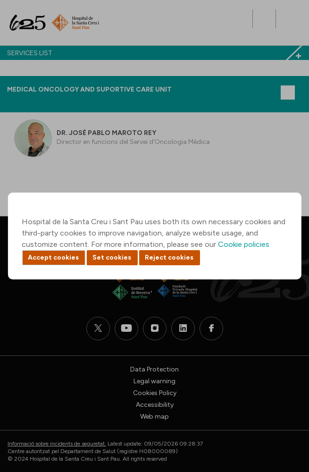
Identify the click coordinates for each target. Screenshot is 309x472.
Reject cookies (169, 257)
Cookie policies (243, 244)
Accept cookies (53, 257)
